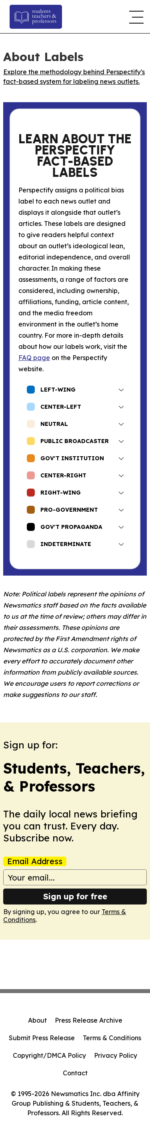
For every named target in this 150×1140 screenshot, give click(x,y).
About (37, 1020)
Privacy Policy (115, 1055)
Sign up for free (75, 896)
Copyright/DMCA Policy (49, 1055)
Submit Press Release (42, 1038)
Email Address (34, 861)
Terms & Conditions (112, 1038)
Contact (75, 1073)
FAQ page (34, 358)
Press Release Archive (88, 1020)
